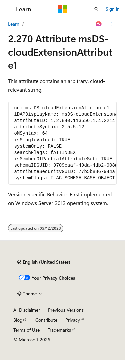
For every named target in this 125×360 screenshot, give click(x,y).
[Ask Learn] (98, 24)
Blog (17, 320)
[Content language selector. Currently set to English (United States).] (43, 262)
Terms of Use (26, 330)
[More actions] (111, 24)
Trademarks (59, 330)
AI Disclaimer (26, 310)
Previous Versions (66, 310)
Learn (13, 24)
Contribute (46, 320)
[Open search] (96, 9)
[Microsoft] (62, 9)
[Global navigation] (6, 9)
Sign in (113, 9)
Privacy (72, 320)
